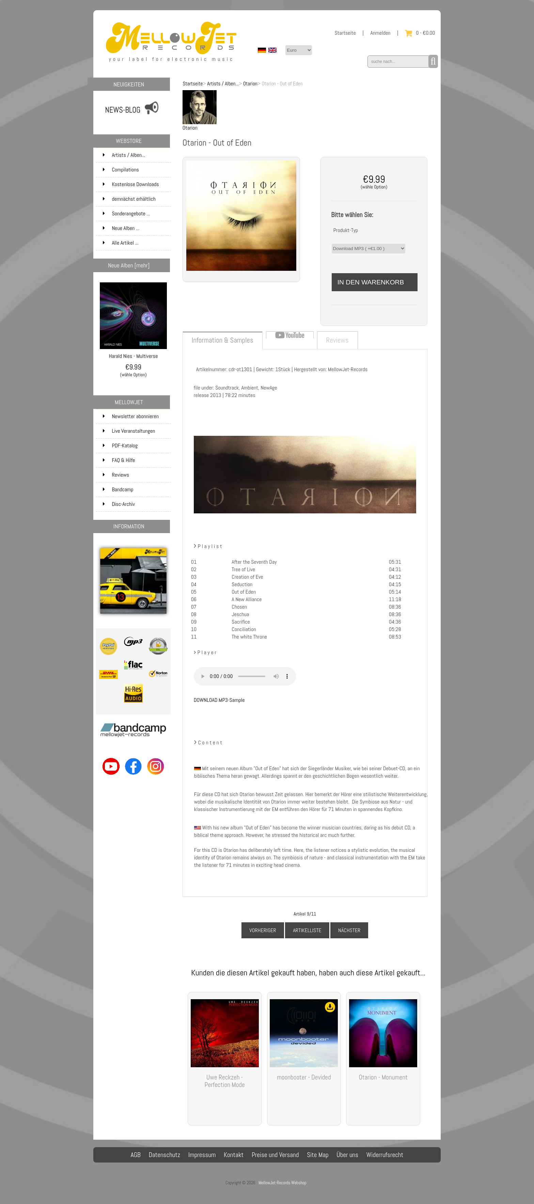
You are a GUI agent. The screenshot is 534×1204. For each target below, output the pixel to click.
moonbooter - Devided (304, 1077)
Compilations (136, 170)
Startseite (345, 32)
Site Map (318, 1155)
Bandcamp (118, 489)
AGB (136, 1155)
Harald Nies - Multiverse (133, 353)
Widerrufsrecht (384, 1155)
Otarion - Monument (383, 1077)
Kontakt (234, 1155)
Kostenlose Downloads (136, 184)
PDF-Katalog (120, 445)
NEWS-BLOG (123, 110)
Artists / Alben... (223, 83)
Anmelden (381, 32)
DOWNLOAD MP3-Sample (219, 700)
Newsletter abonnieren (131, 416)
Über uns (347, 1155)
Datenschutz (164, 1155)
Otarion (250, 83)
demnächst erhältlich (136, 199)
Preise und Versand (275, 1155)
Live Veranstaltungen (129, 430)
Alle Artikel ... (121, 242)
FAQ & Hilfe (119, 460)
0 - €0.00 (420, 32)
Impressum (202, 1155)
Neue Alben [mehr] (129, 265)
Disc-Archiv (119, 504)
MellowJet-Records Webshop (282, 1183)
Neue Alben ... (121, 228)
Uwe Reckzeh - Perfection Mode (225, 1081)
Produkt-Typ (345, 230)
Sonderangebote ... (126, 213)
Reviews (116, 474)
